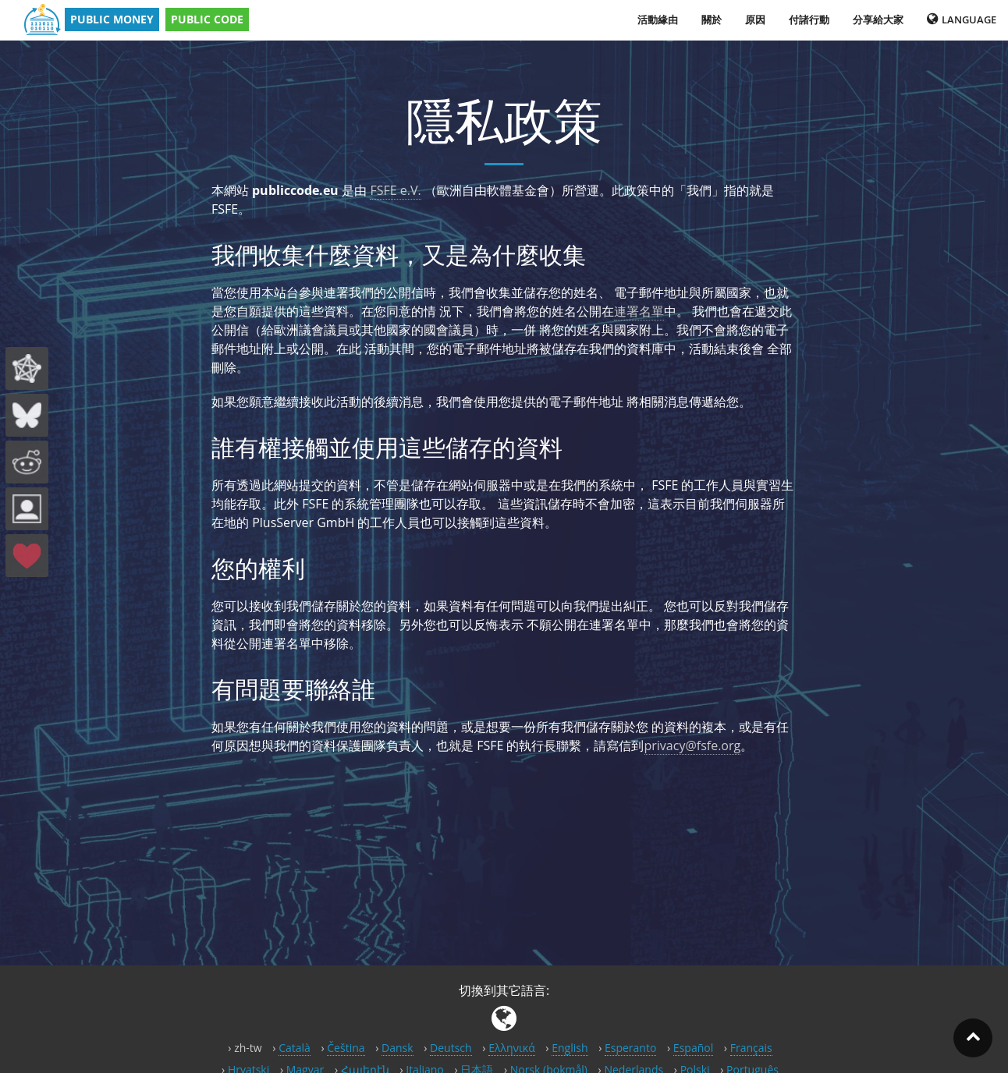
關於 (711, 19)
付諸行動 (809, 19)
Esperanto (630, 1047)
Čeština (345, 1047)
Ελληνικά (511, 1047)
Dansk (397, 1047)
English (569, 1047)
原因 (755, 19)
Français (751, 1047)
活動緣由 (657, 19)
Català (295, 1047)
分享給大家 (878, 19)
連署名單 (639, 311)
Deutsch (451, 1047)
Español (693, 1047)
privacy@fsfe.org (692, 745)
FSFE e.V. (395, 190)
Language (961, 19)
